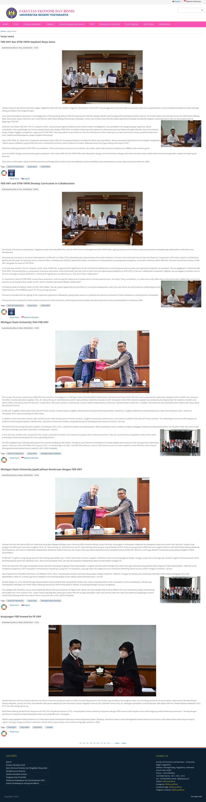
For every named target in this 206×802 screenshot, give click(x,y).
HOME (5, 24)
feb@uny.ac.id (183, 778)
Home (3, 31)
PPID (92, 24)
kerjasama (38, 727)
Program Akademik (32, 24)
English (176, 1)
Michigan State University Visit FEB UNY (25, 322)
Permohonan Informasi (109, 24)
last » (124, 743)
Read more (14, 178)
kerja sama (32, 167)
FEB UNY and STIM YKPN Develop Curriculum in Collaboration (37, 183)
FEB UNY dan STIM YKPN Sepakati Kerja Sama (28, 41)
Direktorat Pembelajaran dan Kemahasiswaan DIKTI (25, 780)
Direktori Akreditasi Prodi (15, 765)
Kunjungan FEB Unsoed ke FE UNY (21, 616)
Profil (16, 24)
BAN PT (9, 762)
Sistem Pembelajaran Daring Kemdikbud (22, 783)
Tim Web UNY (196, 796)
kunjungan (12, 727)
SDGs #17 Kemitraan (15, 167)
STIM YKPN (45, 167)
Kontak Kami (164, 24)
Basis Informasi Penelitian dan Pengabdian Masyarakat (26, 768)
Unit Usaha (149, 24)
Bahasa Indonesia (192, 1)
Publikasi (50, 24)
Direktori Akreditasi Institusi (16, 774)
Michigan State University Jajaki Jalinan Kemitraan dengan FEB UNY (41, 469)
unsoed (49, 727)
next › (117, 743)
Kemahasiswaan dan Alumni (71, 24)
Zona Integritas (131, 24)
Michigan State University (50, 453)
